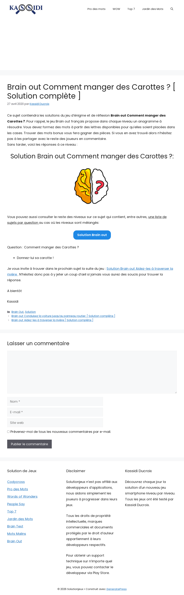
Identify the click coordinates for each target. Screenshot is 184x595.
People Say (16, 504)
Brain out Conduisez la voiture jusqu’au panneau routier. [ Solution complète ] (63, 316)
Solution (30, 312)
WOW (116, 9)
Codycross (16, 482)
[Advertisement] (92, 45)
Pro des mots (96, 9)
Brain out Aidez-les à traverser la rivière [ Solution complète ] (52, 320)
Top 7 (131, 9)
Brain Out (18, 312)
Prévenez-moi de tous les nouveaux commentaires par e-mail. (60, 431)
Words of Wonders (22, 496)
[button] (172, 9)
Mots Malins (16, 533)
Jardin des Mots (152, 9)
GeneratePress (116, 589)
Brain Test (15, 526)
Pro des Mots (17, 489)
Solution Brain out (92, 235)
